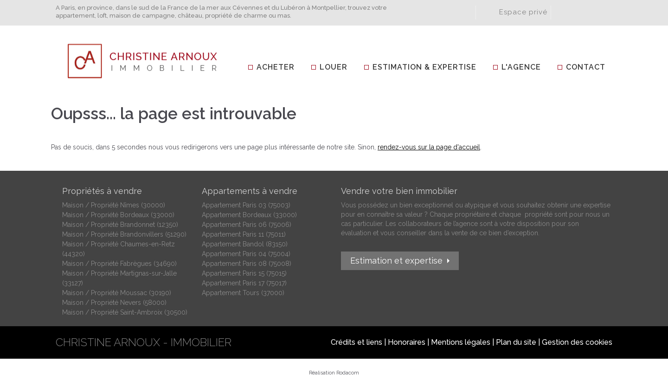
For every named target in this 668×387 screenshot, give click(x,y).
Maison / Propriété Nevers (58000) (114, 302)
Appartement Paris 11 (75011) (244, 234)
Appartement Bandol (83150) (245, 244)
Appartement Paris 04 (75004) (246, 254)
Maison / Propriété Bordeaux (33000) (118, 215)
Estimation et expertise (396, 260)
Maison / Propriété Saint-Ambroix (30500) (124, 312)
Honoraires (406, 342)
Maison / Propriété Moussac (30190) (116, 293)
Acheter (276, 67)
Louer (333, 67)
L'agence (521, 67)
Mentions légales (460, 342)
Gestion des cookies (577, 342)
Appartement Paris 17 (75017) (244, 283)
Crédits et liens (356, 342)
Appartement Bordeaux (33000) (249, 215)
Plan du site (516, 342)
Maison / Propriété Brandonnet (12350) (120, 224)
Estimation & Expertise (424, 67)
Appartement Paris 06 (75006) (246, 224)
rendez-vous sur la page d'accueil (429, 147)
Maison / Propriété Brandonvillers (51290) (124, 234)
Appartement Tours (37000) (243, 293)
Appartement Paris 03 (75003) (246, 205)
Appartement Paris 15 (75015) (244, 273)
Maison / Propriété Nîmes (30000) (113, 205)
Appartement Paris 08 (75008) (246, 263)
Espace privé (523, 12)
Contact (585, 67)
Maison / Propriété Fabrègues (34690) (119, 263)
